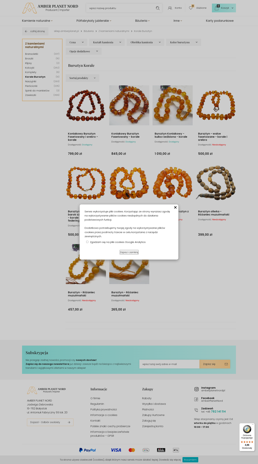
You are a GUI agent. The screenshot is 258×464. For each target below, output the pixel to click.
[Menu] (253, 425)
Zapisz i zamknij (129, 252)
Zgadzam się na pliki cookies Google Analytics (118, 242)
